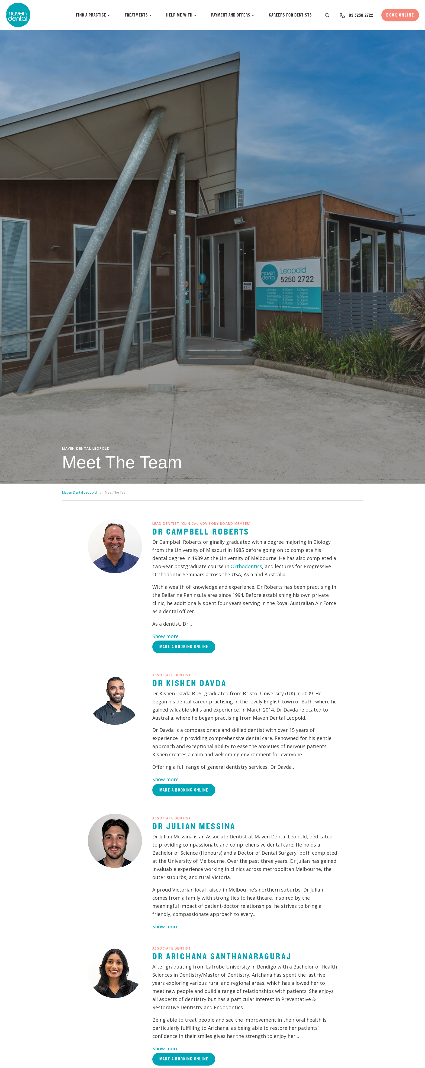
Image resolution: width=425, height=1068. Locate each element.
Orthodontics (246, 566)
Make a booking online (183, 646)
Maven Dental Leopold (79, 492)
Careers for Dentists (290, 15)
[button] (327, 15)
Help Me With (181, 15)
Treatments (138, 15)
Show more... (167, 636)
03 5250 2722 (361, 15)
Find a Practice (93, 15)
